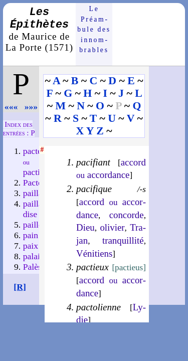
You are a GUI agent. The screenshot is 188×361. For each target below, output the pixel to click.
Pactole (36, 182)
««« (11, 107)
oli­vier (112, 227)
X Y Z (90, 131)
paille (33, 225)
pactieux (92, 267)
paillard (36, 193)
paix (30, 246)
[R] (20, 287)
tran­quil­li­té (123, 240)
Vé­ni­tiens (94, 253)
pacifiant (93, 162)
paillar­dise (36, 209)
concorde (126, 215)
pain (30, 235)
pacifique (94, 189)
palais (33, 256)
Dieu (85, 227)
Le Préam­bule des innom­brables (94, 29)
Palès (32, 267)
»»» (31, 107)
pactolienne (98, 307)
